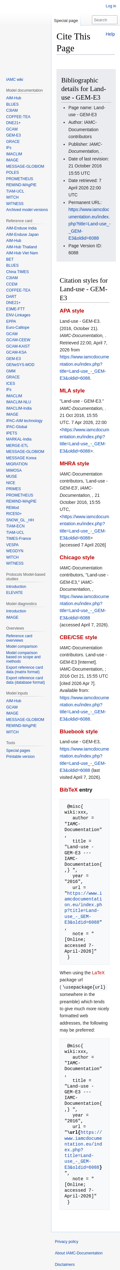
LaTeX (98, 972)
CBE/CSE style (78, 637)
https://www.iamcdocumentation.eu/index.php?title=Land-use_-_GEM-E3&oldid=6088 (89, 224)
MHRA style (74, 464)
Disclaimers (65, 1264)
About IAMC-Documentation (78, 1253)
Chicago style (77, 557)
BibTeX (69, 790)
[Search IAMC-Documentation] (104, 19)
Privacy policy (66, 1241)
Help (110, 34)
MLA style (72, 391)
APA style (72, 311)
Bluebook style (79, 732)
